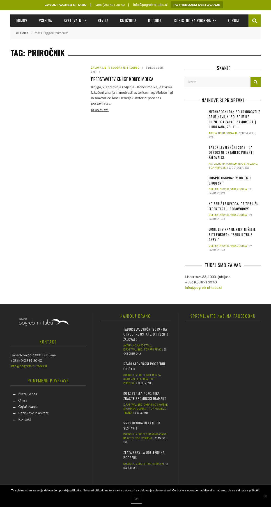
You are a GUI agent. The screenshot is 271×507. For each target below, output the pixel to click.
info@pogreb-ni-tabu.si (150, 5)
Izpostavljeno (247, 164)
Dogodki (155, 20)
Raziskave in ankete (33, 413)
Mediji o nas (27, 394)
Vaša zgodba (238, 189)
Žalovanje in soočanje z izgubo (115, 68)
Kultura (142, 379)
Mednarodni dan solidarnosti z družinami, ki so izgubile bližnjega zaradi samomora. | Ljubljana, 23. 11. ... (234, 119)
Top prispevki (217, 168)
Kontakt (24, 419)
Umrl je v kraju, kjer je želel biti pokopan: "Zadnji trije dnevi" (232, 234)
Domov (21, 20)
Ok (136, 499)
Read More (100, 110)
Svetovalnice (75, 20)
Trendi (127, 413)
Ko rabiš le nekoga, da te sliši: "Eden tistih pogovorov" (233, 206)
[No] (265, 496)
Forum (233, 20)
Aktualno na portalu (223, 133)
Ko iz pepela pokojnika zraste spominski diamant (144, 396)
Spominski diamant (135, 409)
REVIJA (103, 20)
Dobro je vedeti (134, 375)
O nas (22, 400)
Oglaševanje (27, 406)
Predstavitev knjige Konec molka (122, 79)
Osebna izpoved (219, 189)
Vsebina (45, 20)
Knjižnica (128, 20)
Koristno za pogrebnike (195, 20)
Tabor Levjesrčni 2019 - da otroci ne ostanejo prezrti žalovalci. (231, 152)
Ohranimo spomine (156, 405)
